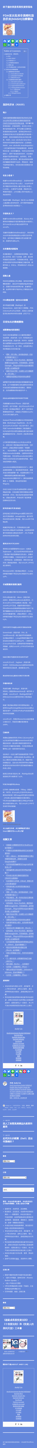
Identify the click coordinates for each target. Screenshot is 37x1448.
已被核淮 (16, 91)
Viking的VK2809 (16, 93)
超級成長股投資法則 (16, 1319)
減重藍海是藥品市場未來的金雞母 (18, 376)
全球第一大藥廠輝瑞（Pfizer (16, 967)
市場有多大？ (12, 60)
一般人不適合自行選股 (13, 1283)
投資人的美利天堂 (9, 1351)
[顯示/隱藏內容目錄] (24, 51)
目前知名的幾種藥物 (12, 69)
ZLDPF (14, 1109)
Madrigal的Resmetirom (18, 87)
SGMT (5, 1109)
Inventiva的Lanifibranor (18, 84)
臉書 (18, 1056)
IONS (11, 1107)
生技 (23, 1105)
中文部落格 (18, 1050)
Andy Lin (8, 1105)
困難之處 (11, 65)
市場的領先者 (17, 89)
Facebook (18, 1041)
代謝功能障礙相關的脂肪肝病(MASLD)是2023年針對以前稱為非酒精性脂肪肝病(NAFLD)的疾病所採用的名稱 (17, 120)
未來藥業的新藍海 (13, 63)
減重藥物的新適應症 (14, 72)
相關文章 (8, 95)
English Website (18, 1039)
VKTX (9, 1109)
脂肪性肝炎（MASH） (12, 54)
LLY (19, 1107)
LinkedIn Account (18, 1045)
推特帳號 (18, 1058)
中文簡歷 (18, 1052)
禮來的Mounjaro (15, 77)
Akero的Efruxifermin (17, 82)
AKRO (6, 1107)
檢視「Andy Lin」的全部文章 (18, 1098)
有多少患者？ (12, 58)
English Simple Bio (18, 1037)
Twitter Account (18, 1043)
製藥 (32, 1105)
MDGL (23, 1107)
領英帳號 (18, 1060)
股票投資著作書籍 (18, 1047)
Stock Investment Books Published (18, 1033)
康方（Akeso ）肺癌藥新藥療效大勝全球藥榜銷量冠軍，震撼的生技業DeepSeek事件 (19, 859)
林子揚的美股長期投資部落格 (17, 7)
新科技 (28, 1105)
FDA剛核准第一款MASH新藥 (16, 67)
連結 (17, 1259)
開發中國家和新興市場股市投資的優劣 (18, 1275)
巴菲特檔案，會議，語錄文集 (15, 1292)
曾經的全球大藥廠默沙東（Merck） (19, 928)
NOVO (29, 1107)
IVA (15, 1107)
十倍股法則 (11, 1324)
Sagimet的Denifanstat (17, 85)
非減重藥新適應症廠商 (15, 80)
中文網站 (18, 1054)
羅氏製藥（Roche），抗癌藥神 (17, 964)
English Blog (18, 1035)
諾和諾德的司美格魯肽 (17, 76)
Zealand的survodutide (17, 74)
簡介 (9, 56)
